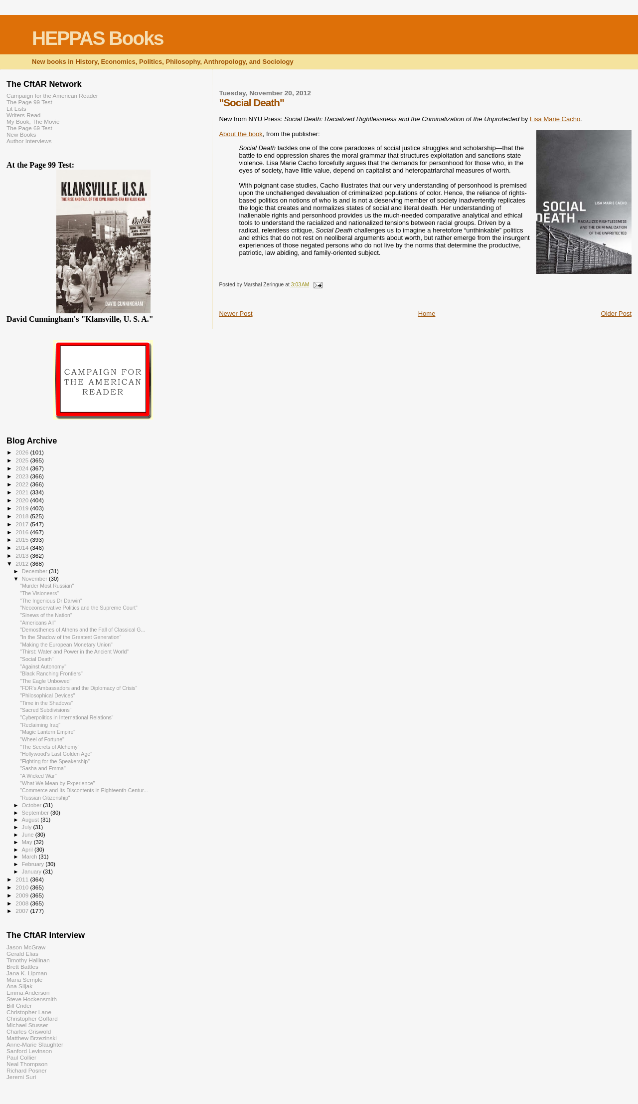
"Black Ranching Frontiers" (51, 673)
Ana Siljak (19, 986)
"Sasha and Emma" (43, 768)
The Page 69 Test (29, 128)
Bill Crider (19, 1005)
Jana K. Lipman (26, 973)
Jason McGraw (25, 947)
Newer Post (235, 313)
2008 (22, 903)
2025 (22, 460)
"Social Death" (37, 659)
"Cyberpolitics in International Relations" (66, 717)
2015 (22, 539)
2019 (22, 508)
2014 (22, 547)
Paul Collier (21, 1057)
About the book (240, 134)
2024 (22, 468)
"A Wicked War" (38, 776)
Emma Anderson (28, 992)
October (32, 805)
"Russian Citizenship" (45, 798)
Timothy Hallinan (28, 960)
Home (427, 313)
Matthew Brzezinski (31, 1038)
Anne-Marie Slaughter (34, 1044)
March (30, 857)
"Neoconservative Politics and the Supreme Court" (79, 608)
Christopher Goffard (32, 1018)
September (36, 813)
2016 (22, 532)
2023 (22, 476)
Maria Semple (24, 979)
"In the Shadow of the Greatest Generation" (70, 637)
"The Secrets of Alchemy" (49, 747)
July (27, 827)
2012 (22, 563)
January (32, 872)
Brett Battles (22, 966)
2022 (22, 484)
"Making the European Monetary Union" (66, 645)
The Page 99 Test (29, 102)
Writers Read (23, 115)
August (31, 820)
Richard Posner (26, 1070)
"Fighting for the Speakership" (55, 761)
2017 (22, 524)
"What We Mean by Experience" (57, 783)
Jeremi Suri (21, 1077)
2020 (22, 500)
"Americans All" (38, 623)
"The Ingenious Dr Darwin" (51, 601)
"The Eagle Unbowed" (45, 681)
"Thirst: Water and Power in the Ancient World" (74, 652)
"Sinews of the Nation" (46, 615)
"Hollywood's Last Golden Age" (56, 754)
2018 (22, 516)
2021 (22, 492)
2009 (22, 895)
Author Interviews (29, 141)
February (34, 864)
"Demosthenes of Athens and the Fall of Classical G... (82, 630)
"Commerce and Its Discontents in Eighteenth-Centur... (84, 790)
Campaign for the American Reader (52, 95)
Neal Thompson (27, 1064)
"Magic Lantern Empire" (47, 732)
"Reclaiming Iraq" (40, 725)
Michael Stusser (27, 1025)
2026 (22, 452)
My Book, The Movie (33, 121)
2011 (22, 879)
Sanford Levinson (29, 1051)
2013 (22, 555)
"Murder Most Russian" (47, 586)
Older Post (616, 313)
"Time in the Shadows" (46, 703)
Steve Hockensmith (31, 999)
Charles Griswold (28, 1031)
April (28, 850)
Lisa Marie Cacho (555, 119)
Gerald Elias (22, 953)
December (35, 571)
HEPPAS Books (97, 38)
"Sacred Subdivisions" (45, 710)
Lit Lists (16, 108)
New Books (21, 134)
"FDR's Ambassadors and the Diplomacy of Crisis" (78, 688)
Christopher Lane (28, 1012)
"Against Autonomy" (43, 666)
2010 (22, 887)
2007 (22, 910)
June (28, 835)
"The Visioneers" (39, 593)
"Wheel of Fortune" (42, 739)
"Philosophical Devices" (47, 695)
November (35, 579)
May (28, 842)
